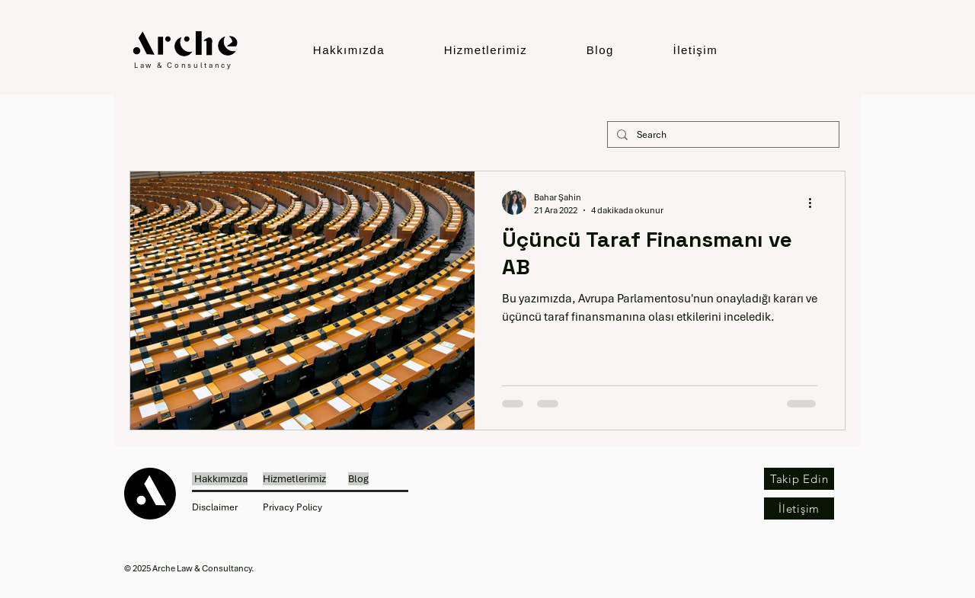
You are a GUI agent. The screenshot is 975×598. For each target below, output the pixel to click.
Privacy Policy (292, 507)
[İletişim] (799, 508)
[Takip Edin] (799, 479)
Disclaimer (215, 507)
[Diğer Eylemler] (815, 202)
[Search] (722, 135)
